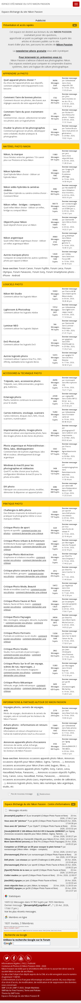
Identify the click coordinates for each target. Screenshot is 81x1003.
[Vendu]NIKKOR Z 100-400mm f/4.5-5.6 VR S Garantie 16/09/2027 (34, 831)
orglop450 (69, 396)
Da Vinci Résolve (67, 358)
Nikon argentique (13, 237)
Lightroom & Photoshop (17, 309)
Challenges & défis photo (17, 510)
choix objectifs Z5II (67, 84)
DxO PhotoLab (11, 341)
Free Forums (17, 990)
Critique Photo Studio (16, 648)
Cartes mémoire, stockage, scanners (24, 412)
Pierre (68, 446)
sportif (68, 511)
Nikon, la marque (13, 154)
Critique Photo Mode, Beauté (20, 586)
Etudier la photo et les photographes (24, 127)
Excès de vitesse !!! (68, 530)
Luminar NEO (11, 325)
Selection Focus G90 (68, 257)
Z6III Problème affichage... (66, 174)
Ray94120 (69, 586)
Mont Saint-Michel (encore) (17, 842)
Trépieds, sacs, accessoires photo (22, 381)
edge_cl (6, 928)
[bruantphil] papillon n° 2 (16, 816)
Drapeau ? (70, 558)
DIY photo (9, 486)
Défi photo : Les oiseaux (69, 514)
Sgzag (67, 741)
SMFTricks (15, 993)
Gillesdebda (70, 80)
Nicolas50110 (70, 188)
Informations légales (11, 963)
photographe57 (68, 430)
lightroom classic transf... (68, 311)
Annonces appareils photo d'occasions (25, 742)
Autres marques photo (16, 254)
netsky (68, 254)
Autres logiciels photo (16, 356)
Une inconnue (66, 589)
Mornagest (69, 543)
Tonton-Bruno (71, 128)
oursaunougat (71, 204)
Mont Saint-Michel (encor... (69, 621)
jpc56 (67, 682)
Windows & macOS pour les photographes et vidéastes (19, 467)
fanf (67, 710)
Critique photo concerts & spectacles (24, 570)
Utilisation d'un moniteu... (68, 191)
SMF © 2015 (18, 988)
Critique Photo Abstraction (19, 554)
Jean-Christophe (66, 650)
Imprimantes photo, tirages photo (23, 430)
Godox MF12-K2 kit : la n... (69, 399)
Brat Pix (68, 556)
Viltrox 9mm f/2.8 (12, 839)
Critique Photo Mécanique (18, 682)
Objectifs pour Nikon (15, 221)
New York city (72, 713)
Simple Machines (32, 988)
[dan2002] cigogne (13, 880)
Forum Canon (26, 268)
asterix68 (69, 486)
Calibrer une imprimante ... (69, 434)
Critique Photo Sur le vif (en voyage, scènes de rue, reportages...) (23, 665)
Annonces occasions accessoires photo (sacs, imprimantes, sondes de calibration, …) (39, 779)
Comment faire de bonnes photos (22, 97)
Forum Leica (56, 268)
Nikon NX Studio (13, 293)
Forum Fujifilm (41, 268)
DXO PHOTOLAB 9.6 (68, 343)
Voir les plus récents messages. (20, 911)
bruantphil (69, 602)
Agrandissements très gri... (69, 452)
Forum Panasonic (22, 271)
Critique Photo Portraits (17, 633)
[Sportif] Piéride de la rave (17, 870)
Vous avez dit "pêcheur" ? (16, 821)
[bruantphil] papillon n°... (69, 605)
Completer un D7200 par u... (69, 207)
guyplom (68, 339)
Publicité (31, 963)
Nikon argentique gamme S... (66, 240)
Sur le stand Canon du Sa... (69, 637)
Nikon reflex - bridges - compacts (22, 204)
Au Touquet (71, 545)
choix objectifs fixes (67, 157)
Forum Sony (38, 271)
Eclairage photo (12, 397)
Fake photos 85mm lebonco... (69, 729)
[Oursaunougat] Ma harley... (68, 688)
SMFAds (5, 990)
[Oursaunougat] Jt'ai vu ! (16, 855)
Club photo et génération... (70, 132)
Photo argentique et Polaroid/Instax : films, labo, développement (24, 447)
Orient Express (67, 669)
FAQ (24, 963)
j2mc (67, 96)
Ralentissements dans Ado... (68, 473)
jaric (67, 153)
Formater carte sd (68, 415)
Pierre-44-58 (70, 291)
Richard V (69, 112)
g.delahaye (69, 236)
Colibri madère (11, 875)
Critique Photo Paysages (17, 617)
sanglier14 (69, 355)
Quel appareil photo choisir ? (20, 79)
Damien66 (69, 220)
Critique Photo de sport (17, 527)
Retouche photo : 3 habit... (69, 116)
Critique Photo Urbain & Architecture (24, 540)
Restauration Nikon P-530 (69, 489)
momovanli (70, 380)
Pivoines (69, 654)
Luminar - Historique (68, 327)
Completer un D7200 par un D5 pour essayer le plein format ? (33, 847)
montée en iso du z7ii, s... (69, 100)
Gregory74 (69, 169)
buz (67, 527)
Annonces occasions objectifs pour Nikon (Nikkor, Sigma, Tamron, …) (35, 834)
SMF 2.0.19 (6, 988)
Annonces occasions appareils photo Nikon (41, 758)
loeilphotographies (70, 467)
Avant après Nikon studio (69, 295)
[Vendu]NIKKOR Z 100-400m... (69, 747)
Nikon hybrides (12, 171)
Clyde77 (36, 826)
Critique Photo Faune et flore (20, 601)
